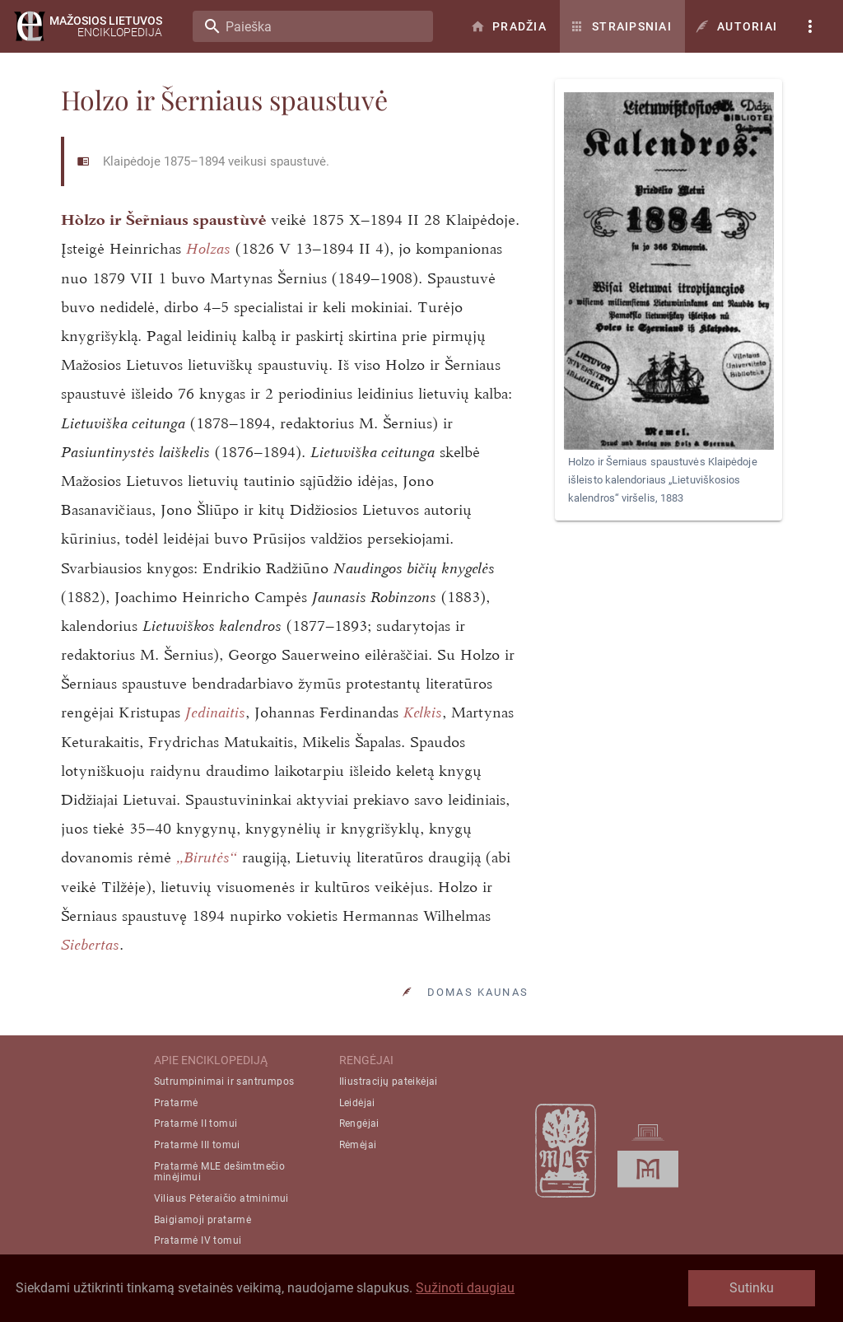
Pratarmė (176, 1103)
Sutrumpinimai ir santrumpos (224, 1081)
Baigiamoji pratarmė (203, 1220)
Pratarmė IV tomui (198, 1240)
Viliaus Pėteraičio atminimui (221, 1198)
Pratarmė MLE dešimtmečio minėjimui (220, 1172)
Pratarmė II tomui (196, 1123)
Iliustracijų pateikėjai (388, 1081)
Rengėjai (359, 1123)
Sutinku (751, 1288)
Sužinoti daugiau (465, 1288)
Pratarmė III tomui (197, 1145)
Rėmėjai (358, 1145)
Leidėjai (357, 1103)
